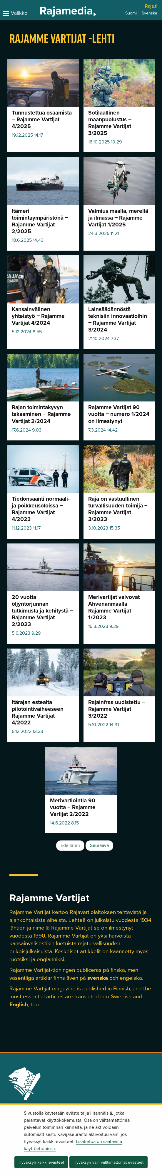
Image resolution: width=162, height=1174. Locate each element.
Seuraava (99, 845)
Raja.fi (151, 6)
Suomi (131, 13)
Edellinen (70, 845)
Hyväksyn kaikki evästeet (41, 1162)
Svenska (149, 13)
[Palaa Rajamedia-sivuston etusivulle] (53, 11)
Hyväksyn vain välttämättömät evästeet (108, 1162)
